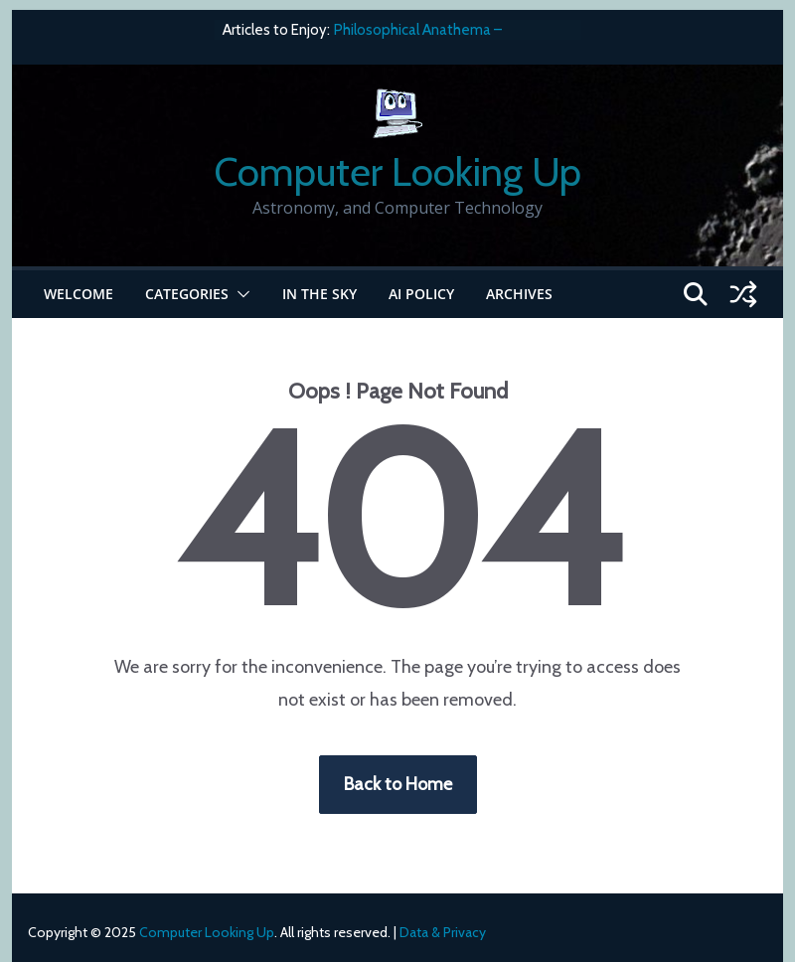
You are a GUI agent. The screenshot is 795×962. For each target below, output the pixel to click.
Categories (187, 293)
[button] (239, 294)
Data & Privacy (442, 932)
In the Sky (319, 293)
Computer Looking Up (397, 171)
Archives (519, 293)
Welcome (78, 293)
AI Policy (421, 293)
